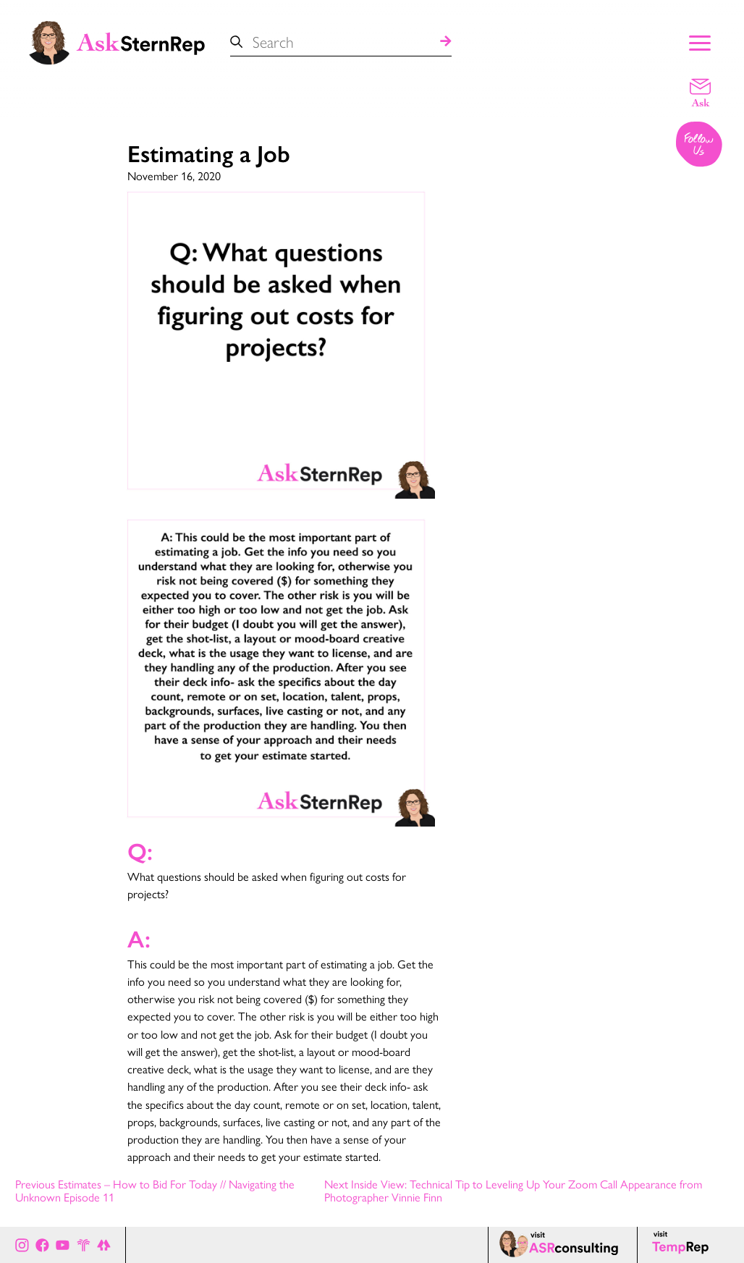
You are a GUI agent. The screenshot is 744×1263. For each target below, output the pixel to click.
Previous (155, 1190)
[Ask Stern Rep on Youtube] (62, 1244)
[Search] (446, 42)
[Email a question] (700, 92)
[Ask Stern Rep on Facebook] (42, 1244)
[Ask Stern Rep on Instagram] (22, 1244)
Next (513, 1190)
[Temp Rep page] (683, 1245)
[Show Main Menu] (700, 41)
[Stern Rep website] (83, 1244)
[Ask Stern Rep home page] (116, 41)
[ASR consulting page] (562, 1245)
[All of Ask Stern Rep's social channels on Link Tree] (104, 1244)
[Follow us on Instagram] (700, 145)
